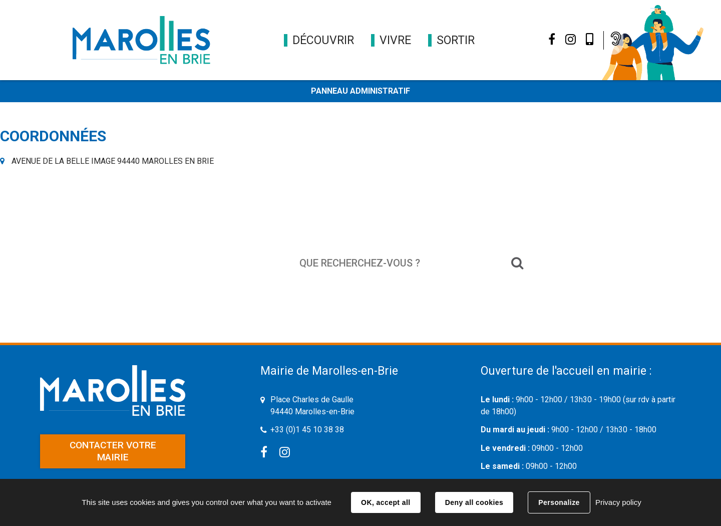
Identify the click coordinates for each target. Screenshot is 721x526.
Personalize (558, 502)
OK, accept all (385, 502)
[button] (323, 40)
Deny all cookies (474, 502)
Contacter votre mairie (113, 451)
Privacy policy (618, 502)
